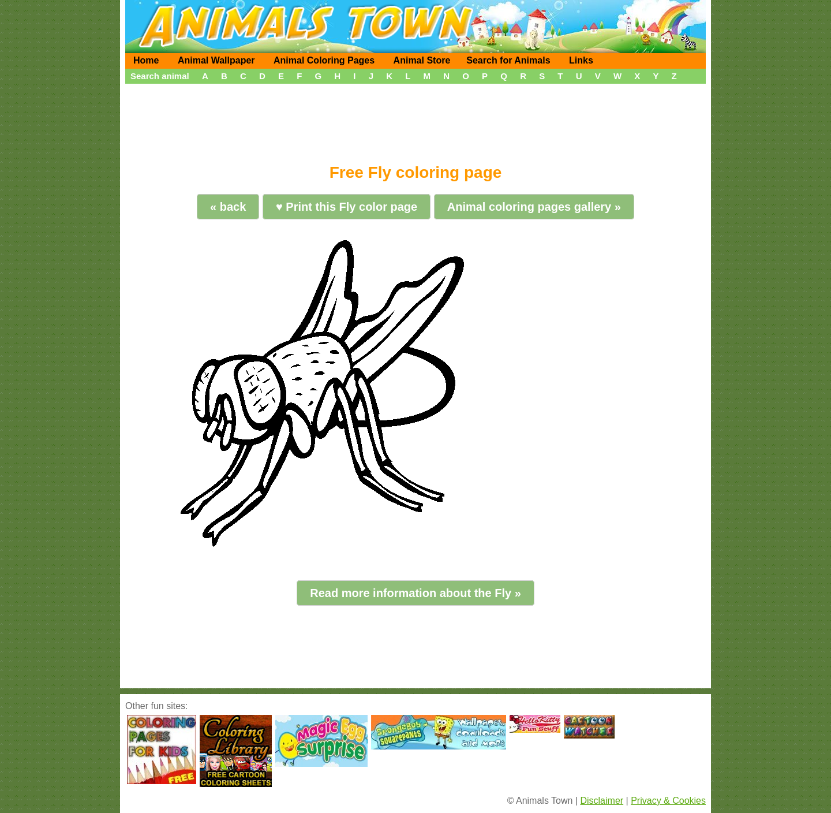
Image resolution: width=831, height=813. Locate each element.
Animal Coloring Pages (324, 60)
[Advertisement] (415, 120)
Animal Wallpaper (216, 60)
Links (581, 60)
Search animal (159, 76)
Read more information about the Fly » (415, 593)
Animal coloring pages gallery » (534, 206)
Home (146, 60)
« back (228, 206)
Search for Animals (508, 60)
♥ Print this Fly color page (346, 206)
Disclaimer (601, 800)
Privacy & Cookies (668, 800)
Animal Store (422, 60)
